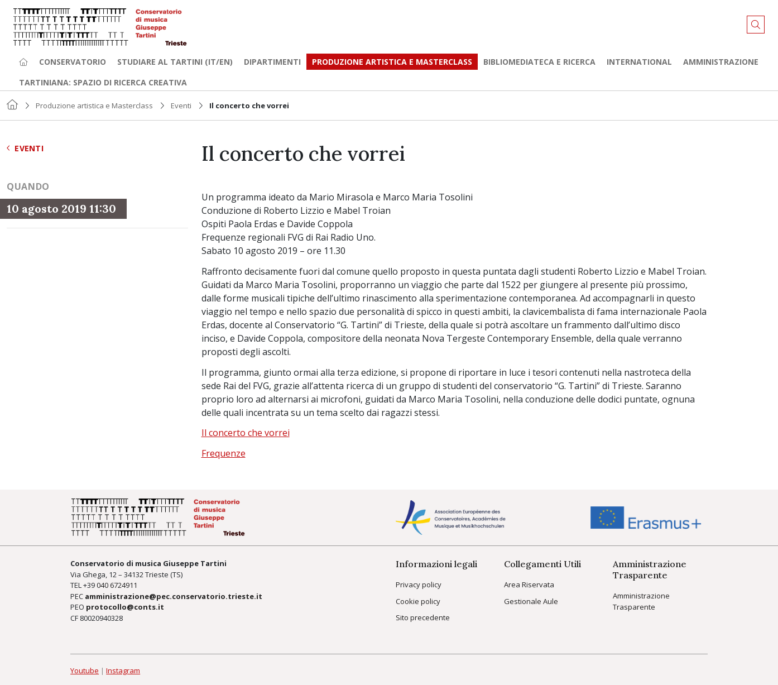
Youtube (84, 670)
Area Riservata (529, 584)
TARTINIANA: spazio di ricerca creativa (103, 82)
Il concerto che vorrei (245, 433)
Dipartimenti (272, 61)
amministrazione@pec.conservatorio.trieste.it (173, 596)
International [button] (639, 61)
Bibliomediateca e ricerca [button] (539, 61)
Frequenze (223, 453)
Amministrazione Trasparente (641, 601)
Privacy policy (418, 584)
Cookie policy (418, 601)
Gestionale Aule (531, 601)
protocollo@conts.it (125, 607)
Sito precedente (423, 617)
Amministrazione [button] (720, 61)
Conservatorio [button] (72, 61)
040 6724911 (117, 585)
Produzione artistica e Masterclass (392, 61)
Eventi (181, 105)
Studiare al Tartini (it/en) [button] (175, 61)
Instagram (123, 670)
